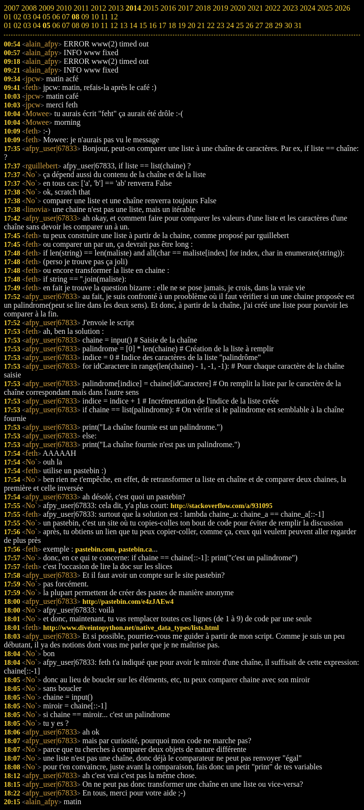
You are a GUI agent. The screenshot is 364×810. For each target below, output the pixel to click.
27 (259, 25)
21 (201, 25)
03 (27, 25)
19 (181, 25)
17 (162, 25)
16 (152, 25)
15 (143, 25)
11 (104, 25)
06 (56, 25)
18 (172, 25)
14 (133, 25)
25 (239, 25)
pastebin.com (95, 549)
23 (220, 25)
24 (230, 25)
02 (17, 25)
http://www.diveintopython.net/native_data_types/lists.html (131, 627)
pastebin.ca (135, 549)
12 (114, 25)
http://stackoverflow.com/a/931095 (221, 506)
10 (95, 25)
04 (37, 25)
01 (8, 25)
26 (249, 25)
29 (278, 25)
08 (75, 25)
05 (46, 25)
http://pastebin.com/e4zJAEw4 (127, 601)
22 (210, 25)
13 (123, 25)
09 (85, 25)
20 (191, 25)
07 (66, 25)
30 (288, 25)
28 (269, 25)
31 (298, 25)
